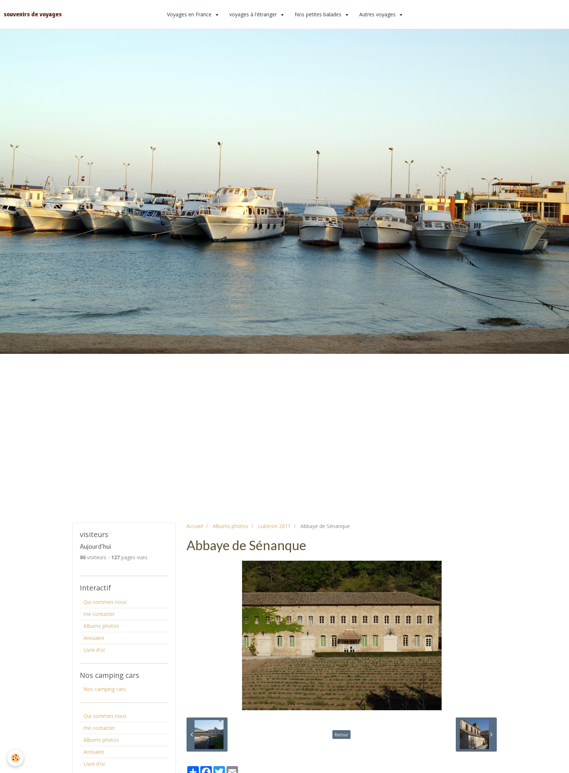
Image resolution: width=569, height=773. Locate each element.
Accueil (195, 526)
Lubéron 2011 (274, 526)
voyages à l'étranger (253, 14)
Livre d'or (94, 649)
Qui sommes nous (105, 601)
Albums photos (230, 526)
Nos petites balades (319, 14)
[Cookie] (15, 758)
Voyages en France (190, 14)
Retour (341, 734)
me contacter (99, 613)
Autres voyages (378, 14)
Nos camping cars (104, 689)
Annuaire (93, 637)
